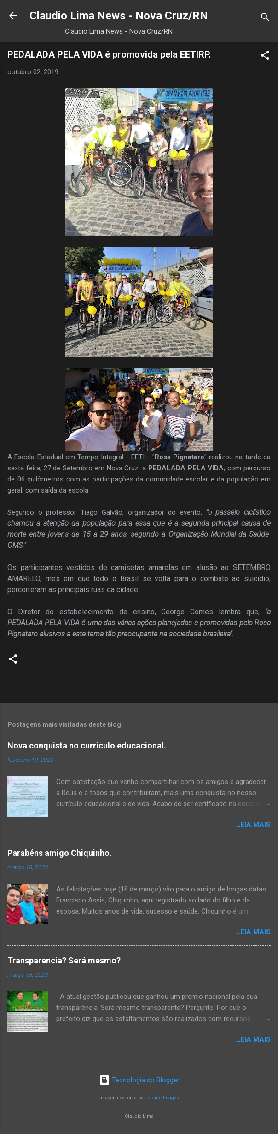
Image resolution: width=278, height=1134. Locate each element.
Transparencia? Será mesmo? (64, 960)
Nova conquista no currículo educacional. (86, 745)
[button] (265, 57)
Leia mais (253, 824)
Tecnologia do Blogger (139, 1080)
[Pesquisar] (265, 19)
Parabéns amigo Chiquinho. (59, 853)
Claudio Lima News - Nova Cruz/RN (118, 15)
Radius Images (162, 1098)
